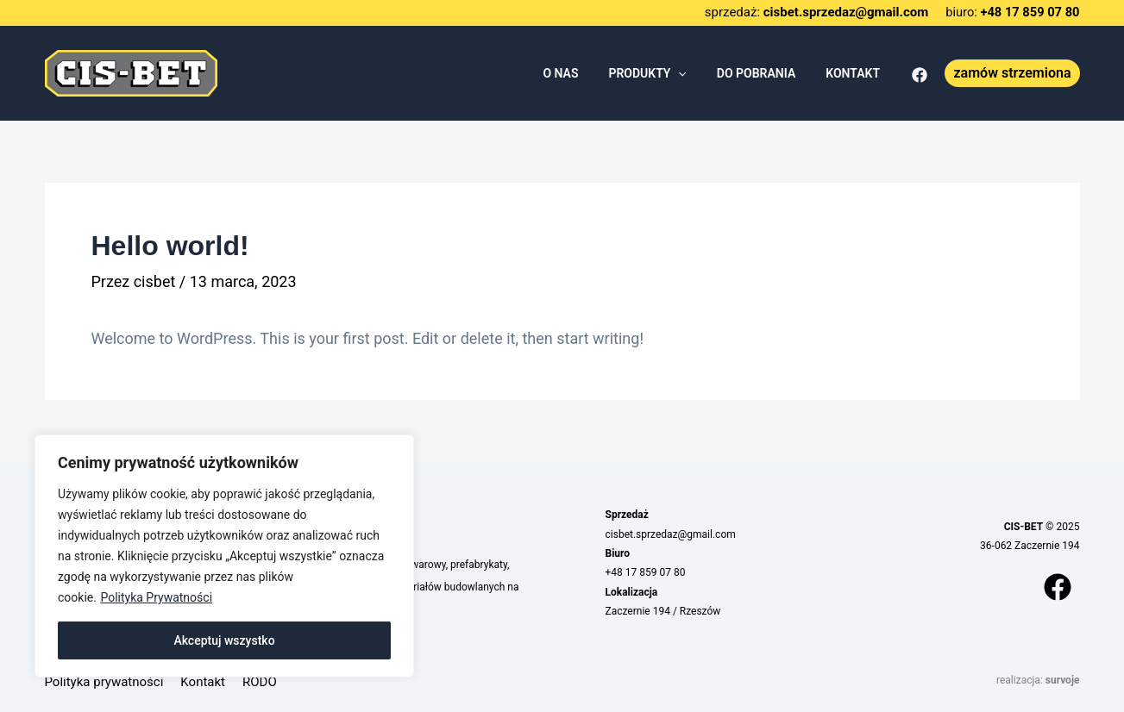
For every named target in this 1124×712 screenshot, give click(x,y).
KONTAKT (856, 73)
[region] (224, 556)
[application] (693, 73)
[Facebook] (919, 75)
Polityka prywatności (104, 682)
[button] (1012, 73)
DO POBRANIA (764, 73)
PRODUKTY (662, 73)
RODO (259, 682)
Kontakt (202, 682)
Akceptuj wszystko (223, 640)
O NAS (582, 73)
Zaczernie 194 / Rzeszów (663, 611)
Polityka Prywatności (156, 597)
